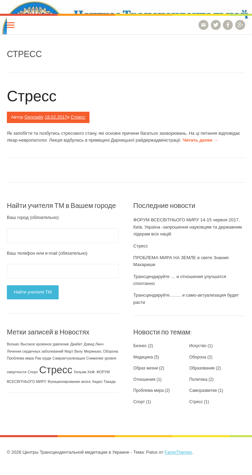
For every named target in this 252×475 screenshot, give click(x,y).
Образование (202, 368)
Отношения (144, 379)
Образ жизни (145, 368)
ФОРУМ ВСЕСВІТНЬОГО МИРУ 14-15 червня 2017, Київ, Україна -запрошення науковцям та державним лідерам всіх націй (187, 227)
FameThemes (178, 452)
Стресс (32, 95)
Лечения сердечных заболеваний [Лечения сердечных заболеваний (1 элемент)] (35, 351)
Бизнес (140, 345)
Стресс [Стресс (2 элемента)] (55, 369)
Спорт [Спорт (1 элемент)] (33, 372)
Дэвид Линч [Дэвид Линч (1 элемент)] (94, 344)
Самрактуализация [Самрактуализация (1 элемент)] (68, 358)
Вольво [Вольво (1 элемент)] (13, 344)
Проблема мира (148, 390)
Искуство (197, 345)
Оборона (197, 357)
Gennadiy (34, 117)
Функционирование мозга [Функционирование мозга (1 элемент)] (69, 381)
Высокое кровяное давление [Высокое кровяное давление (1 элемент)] (45, 344)
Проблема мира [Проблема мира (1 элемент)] (20, 358)
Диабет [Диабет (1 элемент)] (76, 344)
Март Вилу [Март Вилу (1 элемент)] (73, 351)
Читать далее (200, 140)
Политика (198, 379)
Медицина (143, 357)
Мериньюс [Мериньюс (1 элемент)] (93, 351)
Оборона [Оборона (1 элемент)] (110, 351)
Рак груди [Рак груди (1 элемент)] (43, 358)
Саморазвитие (203, 390)
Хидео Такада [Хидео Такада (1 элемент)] (104, 381)
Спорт (139, 401)
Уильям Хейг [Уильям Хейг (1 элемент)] (84, 372)
